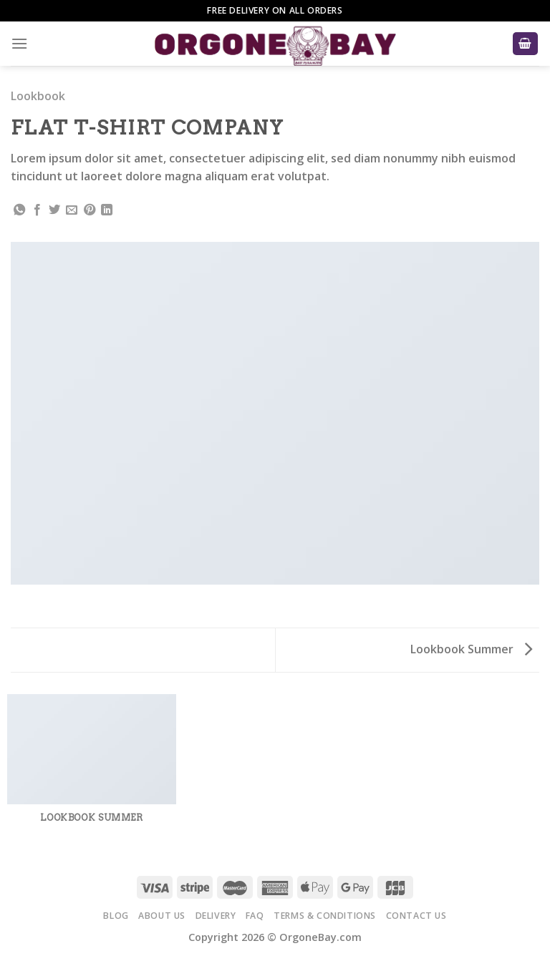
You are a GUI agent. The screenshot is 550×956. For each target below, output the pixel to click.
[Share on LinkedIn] (106, 210)
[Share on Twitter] (54, 210)
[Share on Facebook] (37, 210)
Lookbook (38, 96)
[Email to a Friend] (71, 210)
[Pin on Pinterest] (89, 210)
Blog (115, 915)
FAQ (255, 915)
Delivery (216, 915)
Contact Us (416, 915)
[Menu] (19, 43)
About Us (161, 915)
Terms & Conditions (325, 915)
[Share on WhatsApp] (19, 210)
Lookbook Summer (471, 649)
